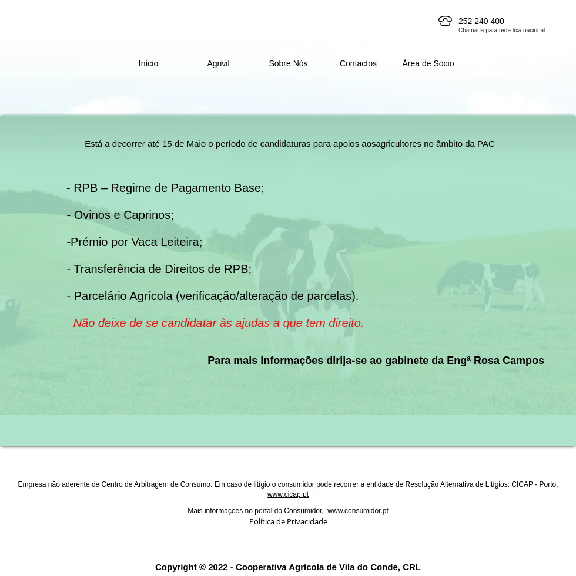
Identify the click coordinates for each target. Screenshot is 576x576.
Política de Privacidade (288, 521)
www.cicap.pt (288, 494)
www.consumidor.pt (357, 511)
